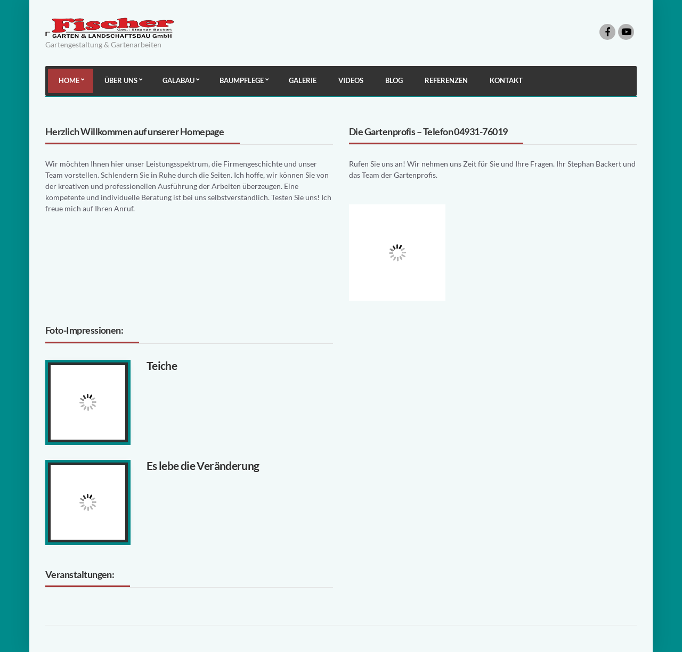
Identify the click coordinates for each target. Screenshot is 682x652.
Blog (394, 80)
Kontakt (506, 80)
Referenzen (446, 80)
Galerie (302, 80)
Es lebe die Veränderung (203, 465)
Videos (350, 80)
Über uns (120, 80)
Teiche (162, 365)
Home (69, 80)
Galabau (178, 80)
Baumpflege (242, 80)
